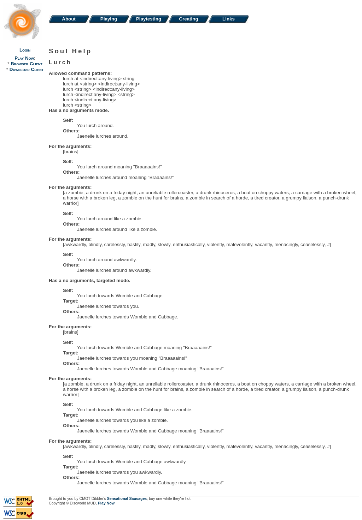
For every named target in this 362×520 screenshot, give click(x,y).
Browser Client (26, 63)
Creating (188, 19)
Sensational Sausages (127, 498)
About (69, 19)
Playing (108, 19)
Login (24, 50)
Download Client (26, 69)
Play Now (24, 58)
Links (228, 19)
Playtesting (148, 19)
